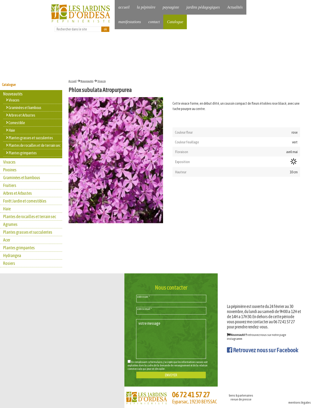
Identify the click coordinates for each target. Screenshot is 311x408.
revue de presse (241, 399)
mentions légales (299, 402)
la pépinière (146, 7)
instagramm (234, 339)
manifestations (129, 22)
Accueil (73, 81)
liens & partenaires (241, 395)
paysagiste (171, 7)
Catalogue (175, 22)
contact (154, 22)
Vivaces (101, 81)
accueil (124, 7)
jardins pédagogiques (203, 7)
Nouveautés (86, 81)
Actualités (235, 7)
